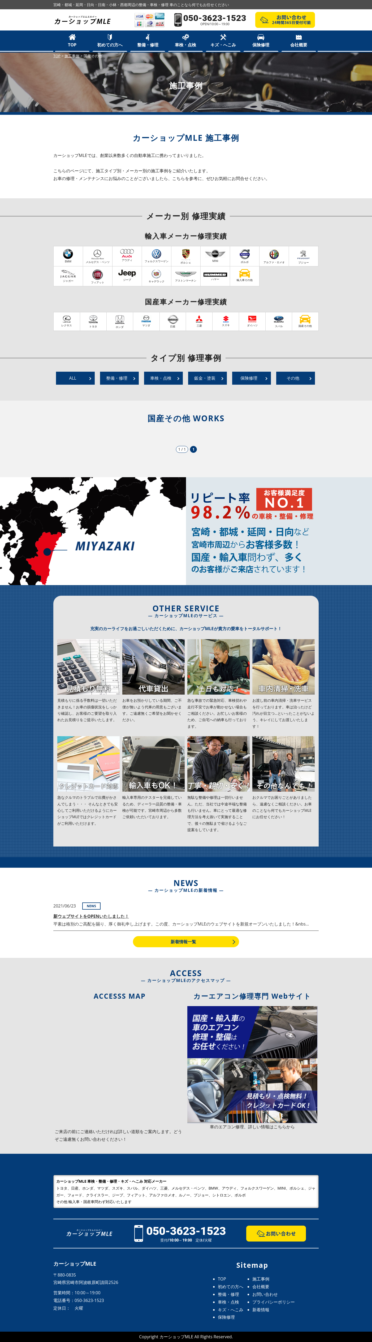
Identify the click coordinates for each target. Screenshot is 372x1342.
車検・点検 (185, 45)
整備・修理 (147, 45)
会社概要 (298, 45)
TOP (72, 45)
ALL (72, 378)
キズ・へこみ (223, 45)
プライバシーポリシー (273, 1302)
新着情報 (260, 1310)
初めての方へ (110, 45)
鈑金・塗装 (204, 378)
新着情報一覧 (183, 942)
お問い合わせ (265, 1294)
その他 (293, 378)
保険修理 (260, 45)
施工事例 (260, 1279)
